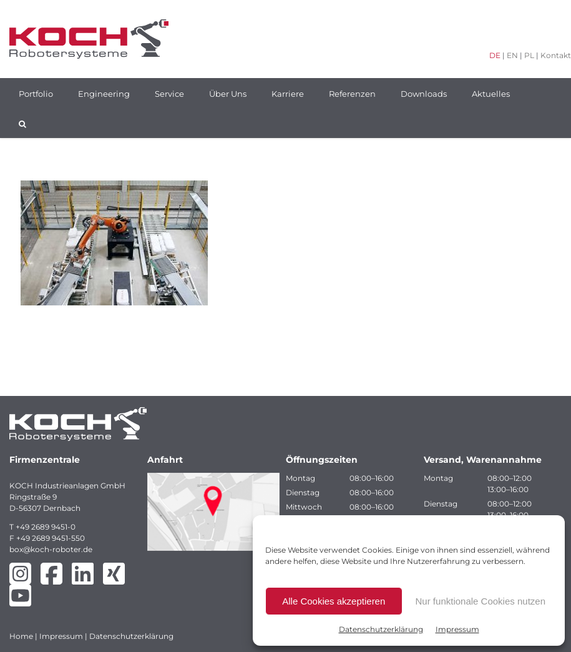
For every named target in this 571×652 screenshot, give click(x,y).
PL (529, 55)
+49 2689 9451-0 (46, 526)
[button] (22, 123)
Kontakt (555, 55)
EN (512, 55)
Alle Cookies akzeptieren (333, 601)
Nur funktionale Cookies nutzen (480, 601)
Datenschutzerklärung (381, 629)
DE (494, 55)
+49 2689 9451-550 (50, 538)
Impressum (457, 629)
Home (21, 636)
